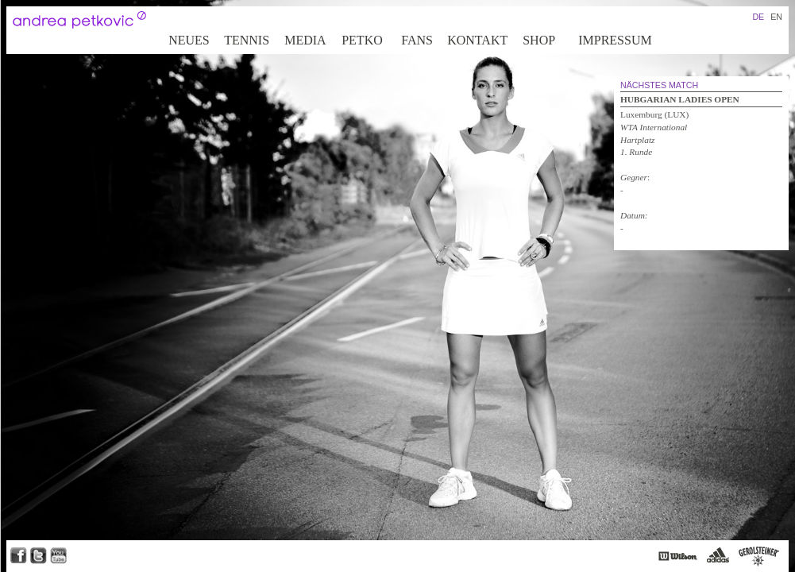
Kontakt (477, 40)
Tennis (246, 40)
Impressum (614, 40)
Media (305, 40)
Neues (189, 40)
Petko (362, 40)
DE (758, 16)
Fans (417, 40)
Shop (539, 40)
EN (776, 16)
